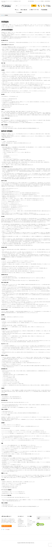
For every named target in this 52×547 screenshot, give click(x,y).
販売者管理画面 (47, 1)
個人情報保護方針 (21, 520)
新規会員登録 (29, 524)
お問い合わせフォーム (21, 524)
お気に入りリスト (30, 523)
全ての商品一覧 (24, 9)
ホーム (16, 9)
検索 (34, 5)
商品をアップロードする (34, 9)
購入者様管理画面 (31, 1)
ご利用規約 (19, 519)
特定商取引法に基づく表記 (22, 526)
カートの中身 (29, 520)
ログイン (48, 5)
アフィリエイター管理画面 (39, 1)
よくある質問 (19, 12)
